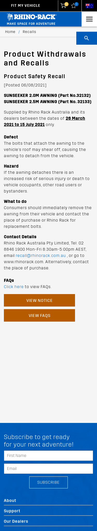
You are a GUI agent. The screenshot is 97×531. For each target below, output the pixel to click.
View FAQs (39, 315)
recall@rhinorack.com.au (41, 255)
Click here (14, 286)
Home (10, 32)
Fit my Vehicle (25, 5)
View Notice (39, 300)
